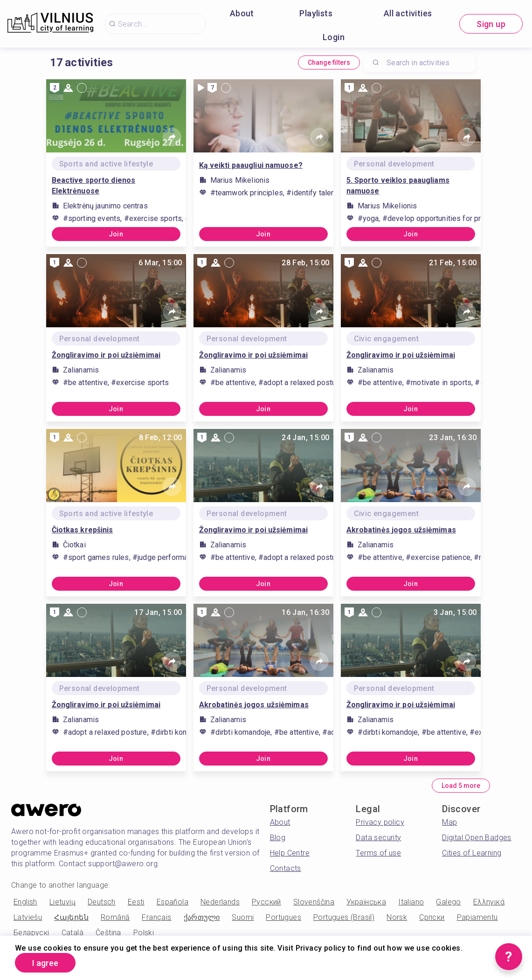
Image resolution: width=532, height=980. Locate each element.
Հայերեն (71, 917)
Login (334, 37)
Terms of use (378, 853)
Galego (448, 901)
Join (116, 234)
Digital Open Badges (476, 837)
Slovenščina (313, 901)
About (242, 13)
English (25, 901)
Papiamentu (477, 917)
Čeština (108, 932)
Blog (278, 837)
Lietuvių (62, 901)
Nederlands (220, 901)
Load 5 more (461, 785)
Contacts (285, 868)
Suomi (243, 917)
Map (449, 822)
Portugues (283, 917)
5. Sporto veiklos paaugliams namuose (397, 185)
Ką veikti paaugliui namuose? (251, 165)
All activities (408, 13)
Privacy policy (380, 822)
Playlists (315, 13)
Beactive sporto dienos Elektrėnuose (94, 185)
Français (156, 917)
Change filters (329, 62)
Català (72, 932)
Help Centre (290, 853)
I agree (45, 963)
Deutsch (102, 901)
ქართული (202, 917)
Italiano (411, 901)
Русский (266, 901)
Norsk (397, 917)
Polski (143, 932)
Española (172, 901)
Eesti (136, 901)
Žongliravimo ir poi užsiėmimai (106, 355)
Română (115, 917)
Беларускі (31, 932)
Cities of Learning (471, 853)
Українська (366, 901)
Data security (378, 837)
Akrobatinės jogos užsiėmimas (401, 529)
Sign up (491, 24)
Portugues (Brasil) (343, 917)
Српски (431, 917)
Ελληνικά (488, 901)
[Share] (172, 137)
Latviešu (28, 917)
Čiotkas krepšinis (82, 529)
